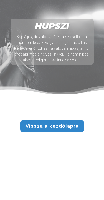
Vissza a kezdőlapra (52, 126)
